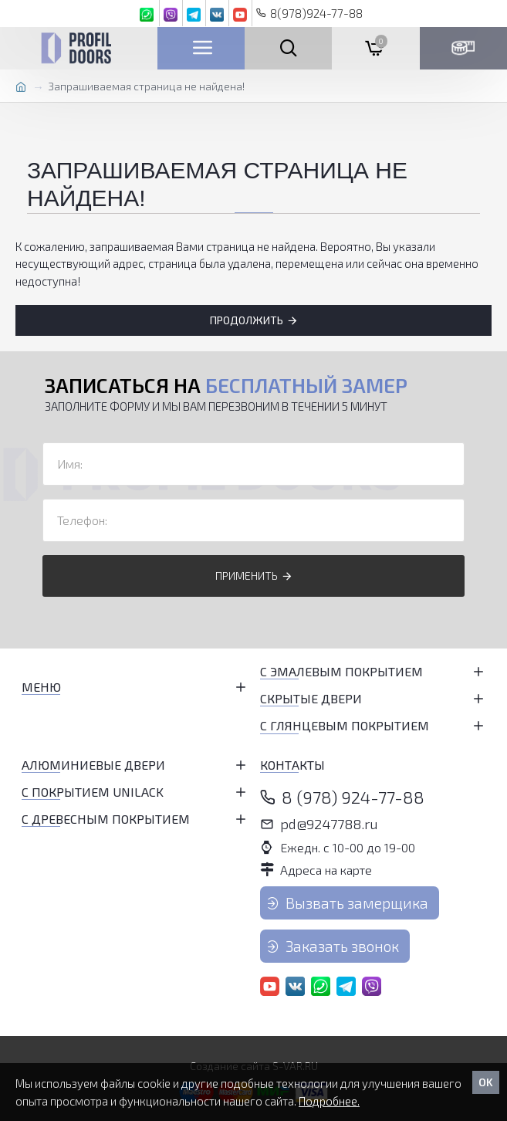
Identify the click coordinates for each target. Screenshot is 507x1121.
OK (485, 1082)
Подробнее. (329, 1101)
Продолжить (246, 320)
